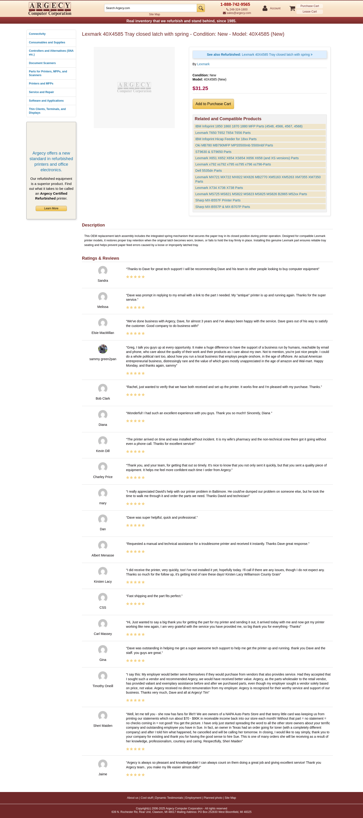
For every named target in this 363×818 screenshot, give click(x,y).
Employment (193, 797)
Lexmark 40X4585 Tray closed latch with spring (260, 54)
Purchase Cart (309, 6)
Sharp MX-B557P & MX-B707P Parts (222, 207)
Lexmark (203, 64)
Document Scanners (42, 63)
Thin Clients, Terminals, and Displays (47, 110)
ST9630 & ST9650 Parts (213, 152)
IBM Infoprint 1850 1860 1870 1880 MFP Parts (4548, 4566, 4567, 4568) (249, 126)
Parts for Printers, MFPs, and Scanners (48, 73)
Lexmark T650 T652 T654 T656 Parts (223, 133)
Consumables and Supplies (47, 42)
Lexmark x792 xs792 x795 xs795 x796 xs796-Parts (233, 164)
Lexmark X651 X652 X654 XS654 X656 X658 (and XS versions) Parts (247, 158)
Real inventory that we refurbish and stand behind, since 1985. (181, 21)
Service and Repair (41, 92)
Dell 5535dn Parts (208, 170)
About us (132, 797)
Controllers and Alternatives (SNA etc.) (51, 52)
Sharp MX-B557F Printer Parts (218, 200)
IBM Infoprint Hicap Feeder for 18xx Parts (226, 139)
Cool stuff (147, 797)
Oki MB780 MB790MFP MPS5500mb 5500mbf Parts (234, 145)
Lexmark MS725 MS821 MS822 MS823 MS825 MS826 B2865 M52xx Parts (251, 194)
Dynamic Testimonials (169, 797)
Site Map (154, 14)
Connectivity (37, 34)
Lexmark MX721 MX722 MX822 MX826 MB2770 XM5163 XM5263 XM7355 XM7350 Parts (258, 179)
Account (274, 8)
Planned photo (213, 797)
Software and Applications (46, 100)
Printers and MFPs (41, 83)
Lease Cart (310, 11)
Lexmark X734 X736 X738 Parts (219, 188)
